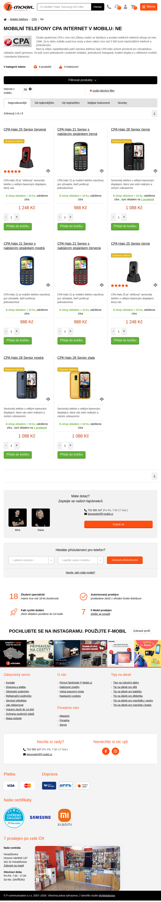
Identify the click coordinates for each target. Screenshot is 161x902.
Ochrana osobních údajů (20, 713)
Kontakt (10, 682)
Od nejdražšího (70, 102)
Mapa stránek (14, 718)
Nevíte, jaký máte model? (80, 572)
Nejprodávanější (17, 102)
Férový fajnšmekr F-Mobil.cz (76, 682)
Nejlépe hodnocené (98, 102)
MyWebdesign (107, 895)
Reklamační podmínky (19, 695)
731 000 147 (106, 510)
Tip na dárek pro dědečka (127, 695)
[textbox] (31, 560)
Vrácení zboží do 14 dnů (20, 709)
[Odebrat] (27, 89)
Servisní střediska (16, 700)
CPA (34, 19)
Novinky (122, 102)
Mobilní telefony (19, 19)
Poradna (64, 720)
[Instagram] (115, 751)
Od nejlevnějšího (44, 102)
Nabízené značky (69, 687)
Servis (63, 724)
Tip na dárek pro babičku (127, 691)
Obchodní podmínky (17, 691)
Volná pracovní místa (72, 691)
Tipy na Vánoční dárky (126, 682)
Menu (148, 6)
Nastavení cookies (70, 695)
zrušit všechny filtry (102, 90)
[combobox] (31, 560)
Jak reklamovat (14, 705)
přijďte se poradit (100, 613)
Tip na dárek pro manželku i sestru (133, 700)
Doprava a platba (16, 687)
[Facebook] (105, 751)
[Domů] (4, 19)
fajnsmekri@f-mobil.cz (98, 513)
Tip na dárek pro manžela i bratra (132, 705)
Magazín (65, 715)
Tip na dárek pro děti (125, 687)
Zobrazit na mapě (14, 865)
